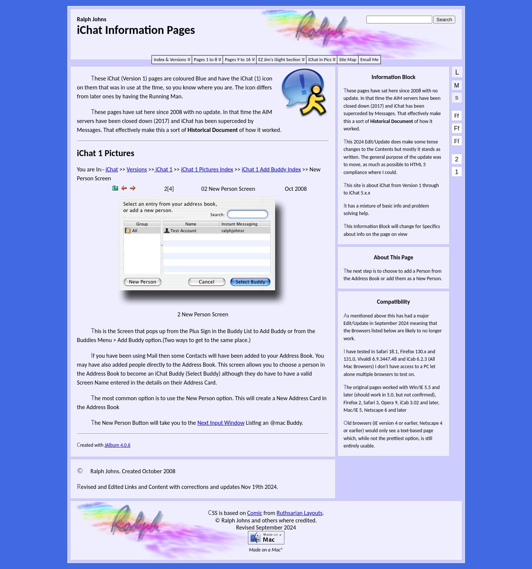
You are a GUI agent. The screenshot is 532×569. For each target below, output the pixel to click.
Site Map (347, 59)
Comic (254, 512)
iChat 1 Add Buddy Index (271, 169)
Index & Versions (170, 59)
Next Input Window (221, 422)
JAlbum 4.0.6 (117, 445)
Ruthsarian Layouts (299, 512)
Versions (137, 169)
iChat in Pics (319, 59)
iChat (111, 169)
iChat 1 (163, 169)
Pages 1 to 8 (205, 59)
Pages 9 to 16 (238, 59)
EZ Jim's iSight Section (279, 59)
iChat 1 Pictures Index (207, 169)
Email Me (369, 59)
